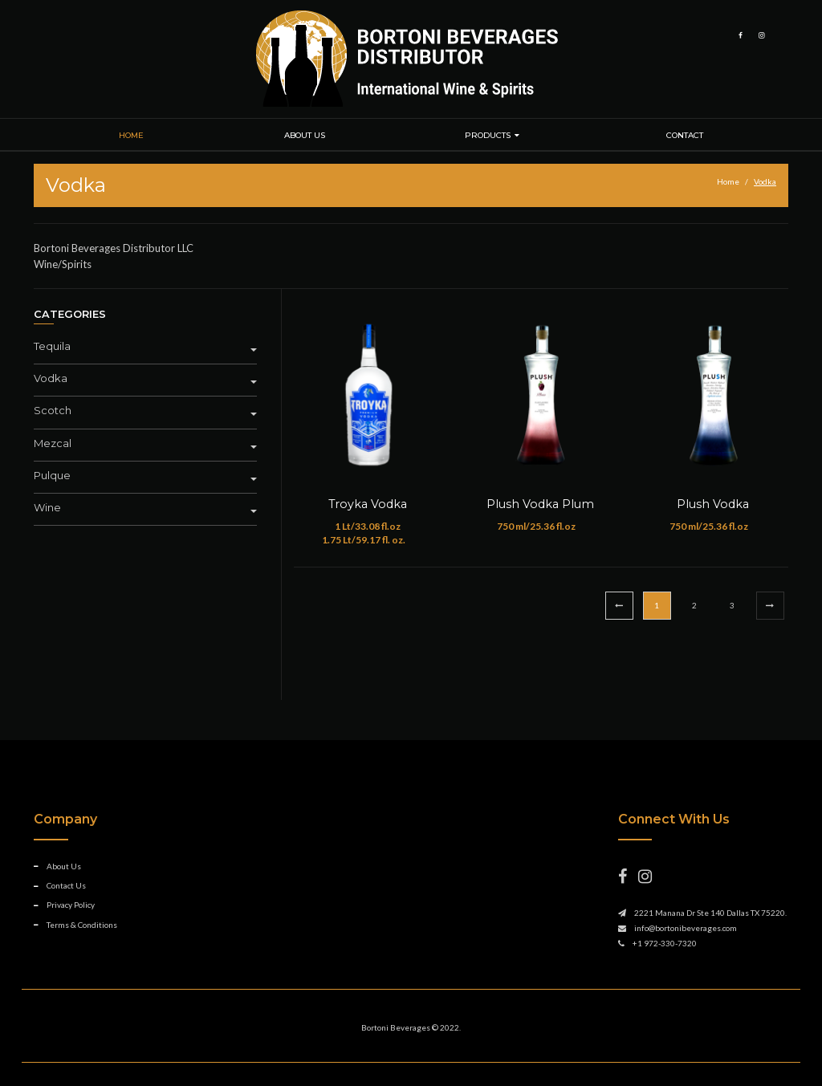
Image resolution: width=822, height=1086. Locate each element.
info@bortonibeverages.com (685, 928)
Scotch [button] (145, 411)
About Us (304, 135)
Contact (684, 135)
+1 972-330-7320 (665, 943)
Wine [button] (145, 508)
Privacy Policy (71, 904)
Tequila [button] (145, 346)
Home (131, 135)
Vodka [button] (145, 378)
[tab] (151, 348)
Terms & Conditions (82, 924)
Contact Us (66, 885)
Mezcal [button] (145, 443)
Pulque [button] (145, 476)
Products (488, 135)
